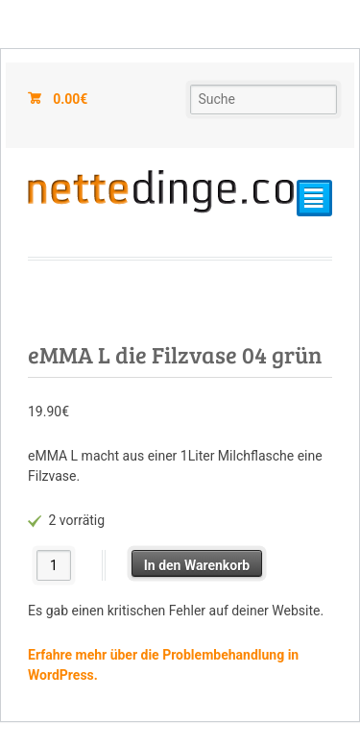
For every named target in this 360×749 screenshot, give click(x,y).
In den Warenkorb (197, 565)
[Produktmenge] (54, 565)
